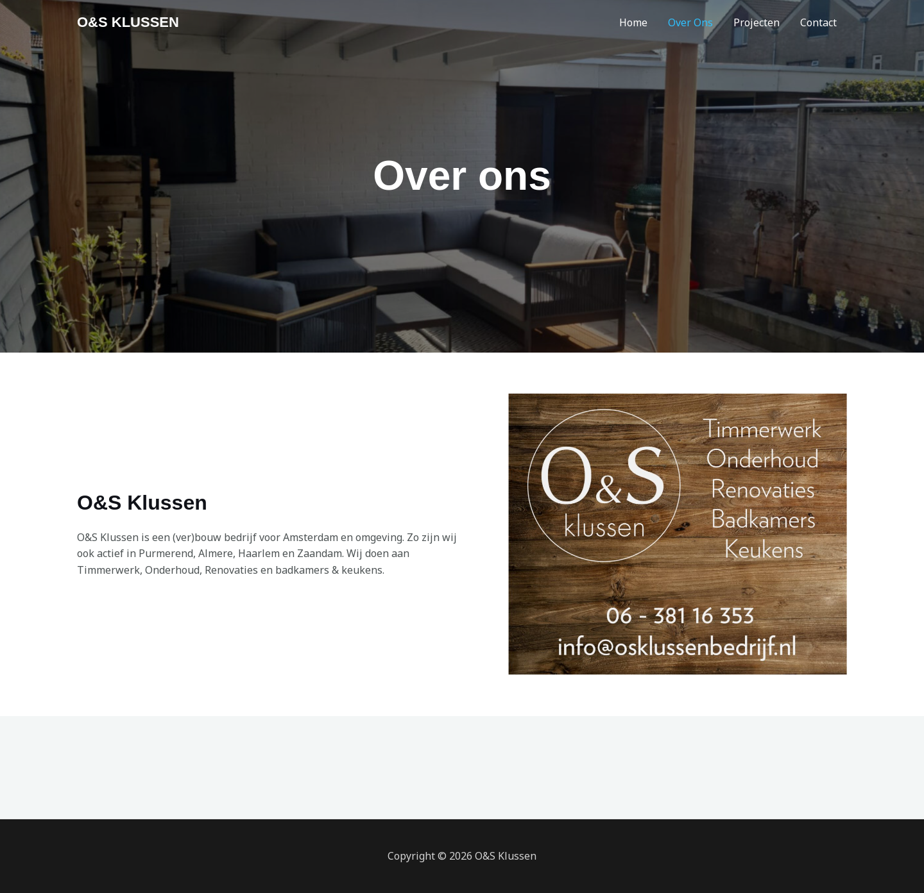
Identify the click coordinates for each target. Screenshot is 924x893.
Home (633, 22)
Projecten (756, 22)
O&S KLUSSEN (128, 22)
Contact (818, 22)
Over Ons (690, 22)
